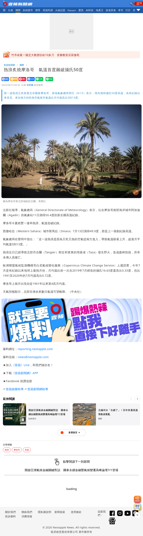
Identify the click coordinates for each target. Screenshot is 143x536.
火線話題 (60, 10)
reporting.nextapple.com (35, 349)
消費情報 (27, 516)
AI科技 (90, 10)
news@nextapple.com (33, 357)
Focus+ (72, 10)
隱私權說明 (43, 512)
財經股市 (28, 10)
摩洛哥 (17, 449)
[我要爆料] (137, 499)
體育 (37, 10)
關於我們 (10, 512)
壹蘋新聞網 (9, 64)
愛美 (81, 10)
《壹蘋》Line (21, 365)
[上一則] (131, 399)
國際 (18, 10)
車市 (120, 10)
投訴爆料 (10, 516)
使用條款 (76, 512)
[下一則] (137, 399)
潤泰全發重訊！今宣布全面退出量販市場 (36, 55)
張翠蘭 (30, 84)
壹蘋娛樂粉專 (15, 389)
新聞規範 (59, 512)
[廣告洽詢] (137, 506)
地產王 (99, 10)
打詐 (128, 10)
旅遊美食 (111, 10)
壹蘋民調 (48, 10)
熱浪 (7, 449)
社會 (10, 10)
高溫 (27, 449)
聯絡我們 (27, 512)
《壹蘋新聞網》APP (25, 373)
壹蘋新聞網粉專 (37, 389)
